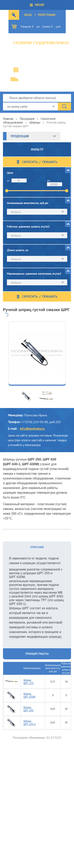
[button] (37, 5)
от (8, 180)
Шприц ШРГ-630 (28, 709)
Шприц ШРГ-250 (28, 681)
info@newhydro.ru (32, 429)
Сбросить (30, 162)
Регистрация (46, 15)
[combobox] (30, 106)
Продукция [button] (19, 136)
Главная (8, 119)
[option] (37, 353)
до (48, 180)
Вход (28, 15)
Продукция (27, 119)
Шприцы (34, 122)
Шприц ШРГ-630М (29, 695)
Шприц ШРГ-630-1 (29, 722)
